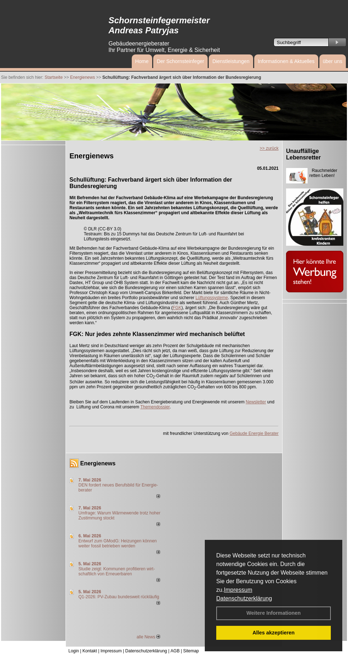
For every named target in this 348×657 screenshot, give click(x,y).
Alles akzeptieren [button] (273, 633)
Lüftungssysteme (211, 297)
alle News (148, 636)
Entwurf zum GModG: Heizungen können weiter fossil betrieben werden (117, 543)
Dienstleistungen (231, 61)
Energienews (98, 463)
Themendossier (155, 406)
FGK (177, 307)
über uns (332, 61)
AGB (174, 650)
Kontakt (89, 650)
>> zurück (269, 148)
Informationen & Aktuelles (286, 61)
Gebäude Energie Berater (254, 433)
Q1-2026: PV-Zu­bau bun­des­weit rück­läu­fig (118, 596)
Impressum (238, 590)
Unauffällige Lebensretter (303, 154)
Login (73, 650)
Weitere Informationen (273, 613)
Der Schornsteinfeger (180, 61)
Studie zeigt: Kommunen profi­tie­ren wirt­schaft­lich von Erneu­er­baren (116, 571)
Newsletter (256, 401)
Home (142, 61)
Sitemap (191, 650)
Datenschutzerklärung (244, 598)
